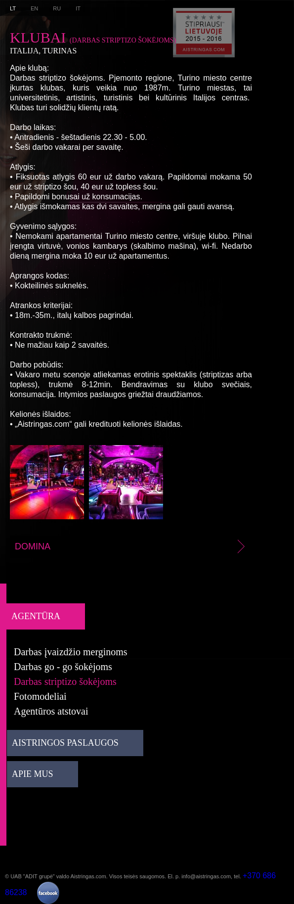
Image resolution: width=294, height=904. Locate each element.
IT (78, 8)
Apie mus (32, 774)
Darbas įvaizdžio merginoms (70, 651)
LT (13, 8)
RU (57, 8)
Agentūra (35, 616)
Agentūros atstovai (51, 711)
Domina (131, 546)
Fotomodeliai (40, 696)
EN (34, 8)
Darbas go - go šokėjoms (63, 666)
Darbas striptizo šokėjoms (65, 681)
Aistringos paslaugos (65, 743)
